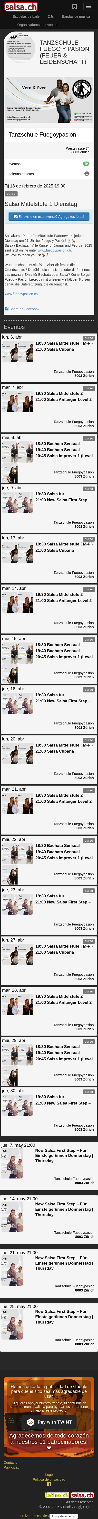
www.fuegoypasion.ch (54, 250)
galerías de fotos (49, 173)
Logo (49, 1475)
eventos (49, 164)
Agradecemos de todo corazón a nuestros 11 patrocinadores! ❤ (49, 1442)
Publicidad (12, 1467)
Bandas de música (76, 16)
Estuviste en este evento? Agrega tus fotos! (49, 217)
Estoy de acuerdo (63, 1516)
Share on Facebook (22, 309)
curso (11, 193)
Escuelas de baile (26, 16)
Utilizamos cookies (34, 1516)
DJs (51, 16)
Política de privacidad (49, 1479)
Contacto (10, 1462)
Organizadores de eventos (37, 25)
